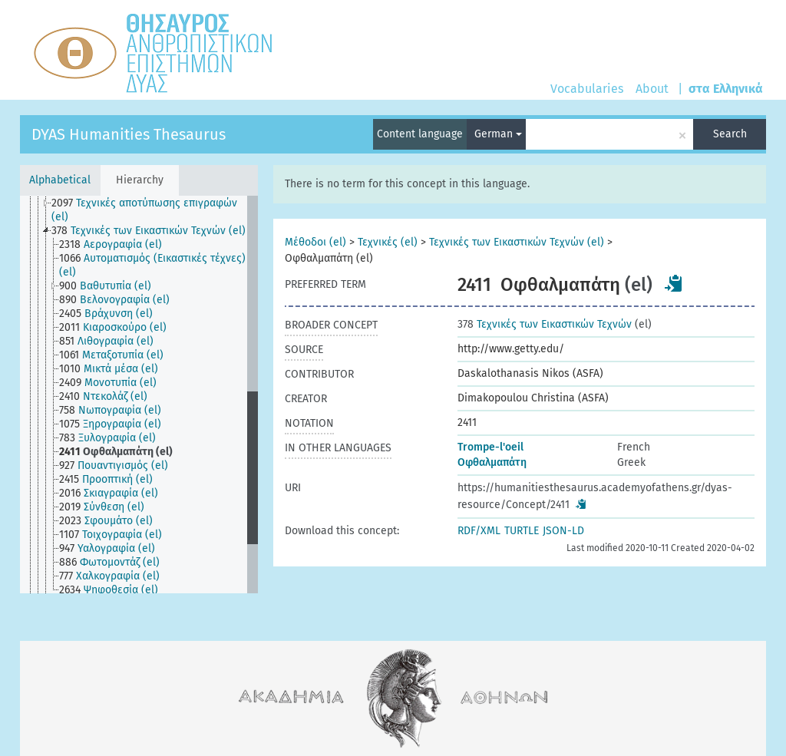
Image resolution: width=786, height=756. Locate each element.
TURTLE (521, 530)
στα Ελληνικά (726, 88)
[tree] (139, 394)
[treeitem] (155, 210)
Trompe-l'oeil (490, 447)
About (652, 88)
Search (730, 133)
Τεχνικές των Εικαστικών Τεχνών (544, 324)
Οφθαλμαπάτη (492, 462)
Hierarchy (139, 180)
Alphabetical (60, 180)
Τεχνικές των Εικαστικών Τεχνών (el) (516, 242)
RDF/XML (478, 530)
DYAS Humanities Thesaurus (128, 134)
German (498, 133)
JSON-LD (563, 530)
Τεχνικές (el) (388, 242)
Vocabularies (586, 88)
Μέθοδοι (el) (315, 242)
